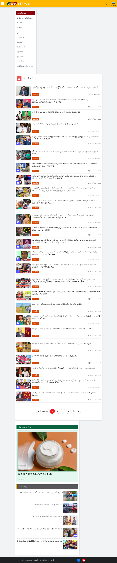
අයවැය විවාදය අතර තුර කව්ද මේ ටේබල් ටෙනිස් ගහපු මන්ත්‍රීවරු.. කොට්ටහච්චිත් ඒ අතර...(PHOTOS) (60, 101)
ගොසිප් (19, 42)
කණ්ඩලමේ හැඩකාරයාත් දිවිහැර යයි (48, 504)
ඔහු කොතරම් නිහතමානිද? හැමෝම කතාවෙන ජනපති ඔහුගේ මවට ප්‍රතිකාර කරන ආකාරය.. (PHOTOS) (65, 165)
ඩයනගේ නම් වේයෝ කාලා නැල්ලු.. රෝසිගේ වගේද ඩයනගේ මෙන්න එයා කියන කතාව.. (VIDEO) (64, 229)
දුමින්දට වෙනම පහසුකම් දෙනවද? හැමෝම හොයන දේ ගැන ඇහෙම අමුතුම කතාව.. (65, 152)
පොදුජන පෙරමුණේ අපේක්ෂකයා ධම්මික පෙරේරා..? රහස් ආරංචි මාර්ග (62, 328)
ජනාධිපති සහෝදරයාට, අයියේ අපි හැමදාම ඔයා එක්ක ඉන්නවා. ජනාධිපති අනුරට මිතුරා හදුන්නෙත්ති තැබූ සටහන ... (64, 241)
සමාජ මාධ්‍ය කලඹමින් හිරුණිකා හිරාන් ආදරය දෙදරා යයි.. (56, 112)
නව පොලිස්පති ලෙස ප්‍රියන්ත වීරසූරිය (48, 517)
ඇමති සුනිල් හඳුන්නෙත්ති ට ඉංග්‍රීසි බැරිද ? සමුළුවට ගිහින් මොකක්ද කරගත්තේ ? (65, 87)
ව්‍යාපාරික (20, 61)
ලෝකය (20, 52)
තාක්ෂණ (20, 37)
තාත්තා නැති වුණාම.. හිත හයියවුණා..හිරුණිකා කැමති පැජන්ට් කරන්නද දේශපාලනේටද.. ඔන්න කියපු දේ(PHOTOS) (62, 216)
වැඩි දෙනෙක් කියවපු (24, 18)
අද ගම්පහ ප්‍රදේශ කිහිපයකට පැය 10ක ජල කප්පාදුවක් (41, 492)
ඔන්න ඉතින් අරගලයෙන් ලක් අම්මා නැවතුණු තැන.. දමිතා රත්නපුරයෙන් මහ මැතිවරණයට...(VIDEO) (65, 201)
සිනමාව (20, 28)
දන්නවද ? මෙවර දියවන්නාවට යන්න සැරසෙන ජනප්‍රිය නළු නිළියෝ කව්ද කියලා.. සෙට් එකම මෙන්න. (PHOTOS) (64, 177)
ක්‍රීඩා (18, 32)
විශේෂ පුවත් (24, 486)
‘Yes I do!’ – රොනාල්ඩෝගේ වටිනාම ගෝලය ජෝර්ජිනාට (40, 529)
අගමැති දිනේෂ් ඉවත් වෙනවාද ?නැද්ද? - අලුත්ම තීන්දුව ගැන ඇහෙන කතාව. (64, 368)
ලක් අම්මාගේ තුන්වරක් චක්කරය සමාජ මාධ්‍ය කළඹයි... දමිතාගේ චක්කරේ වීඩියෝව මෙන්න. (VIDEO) (64, 265)
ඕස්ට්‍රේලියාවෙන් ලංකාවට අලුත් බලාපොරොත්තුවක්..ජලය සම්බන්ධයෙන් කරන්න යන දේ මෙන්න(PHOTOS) (63, 381)
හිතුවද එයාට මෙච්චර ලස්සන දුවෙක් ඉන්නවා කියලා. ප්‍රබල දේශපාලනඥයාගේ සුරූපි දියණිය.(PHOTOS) (65, 137)
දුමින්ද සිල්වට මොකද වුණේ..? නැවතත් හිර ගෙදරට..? (55, 124)
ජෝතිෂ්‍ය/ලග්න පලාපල (25, 66)
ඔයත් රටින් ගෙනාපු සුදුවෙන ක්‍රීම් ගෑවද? (35, 474)
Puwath (35, 560)
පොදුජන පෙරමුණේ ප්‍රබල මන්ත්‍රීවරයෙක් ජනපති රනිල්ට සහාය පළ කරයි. (63, 343)
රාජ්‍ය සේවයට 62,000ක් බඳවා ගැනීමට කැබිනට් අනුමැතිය (40, 541)
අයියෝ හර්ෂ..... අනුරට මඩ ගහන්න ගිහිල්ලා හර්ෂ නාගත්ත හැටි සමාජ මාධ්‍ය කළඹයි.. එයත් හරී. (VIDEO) (64, 253)
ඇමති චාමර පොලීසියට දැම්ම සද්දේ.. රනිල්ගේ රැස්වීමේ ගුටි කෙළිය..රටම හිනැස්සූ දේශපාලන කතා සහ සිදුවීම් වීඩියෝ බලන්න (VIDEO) (63, 280)
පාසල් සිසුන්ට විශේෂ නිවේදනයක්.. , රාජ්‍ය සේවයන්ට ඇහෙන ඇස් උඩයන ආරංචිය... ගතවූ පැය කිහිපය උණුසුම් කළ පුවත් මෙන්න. (64, 189)
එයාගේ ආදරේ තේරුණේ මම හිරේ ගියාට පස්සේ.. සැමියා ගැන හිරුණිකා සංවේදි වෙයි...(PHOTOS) (66, 317)
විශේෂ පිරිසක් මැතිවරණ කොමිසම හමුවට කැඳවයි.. (54, 356)
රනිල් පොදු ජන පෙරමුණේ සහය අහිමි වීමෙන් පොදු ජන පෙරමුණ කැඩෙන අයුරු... (64, 394)
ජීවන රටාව (21, 47)
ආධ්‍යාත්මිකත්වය (23, 56)
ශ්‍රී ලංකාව (20, 23)
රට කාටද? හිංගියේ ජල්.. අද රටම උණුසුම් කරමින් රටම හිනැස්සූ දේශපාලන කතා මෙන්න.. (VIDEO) (66, 293)
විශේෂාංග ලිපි (25, 427)
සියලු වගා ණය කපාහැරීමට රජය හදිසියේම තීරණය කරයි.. (57, 304)
